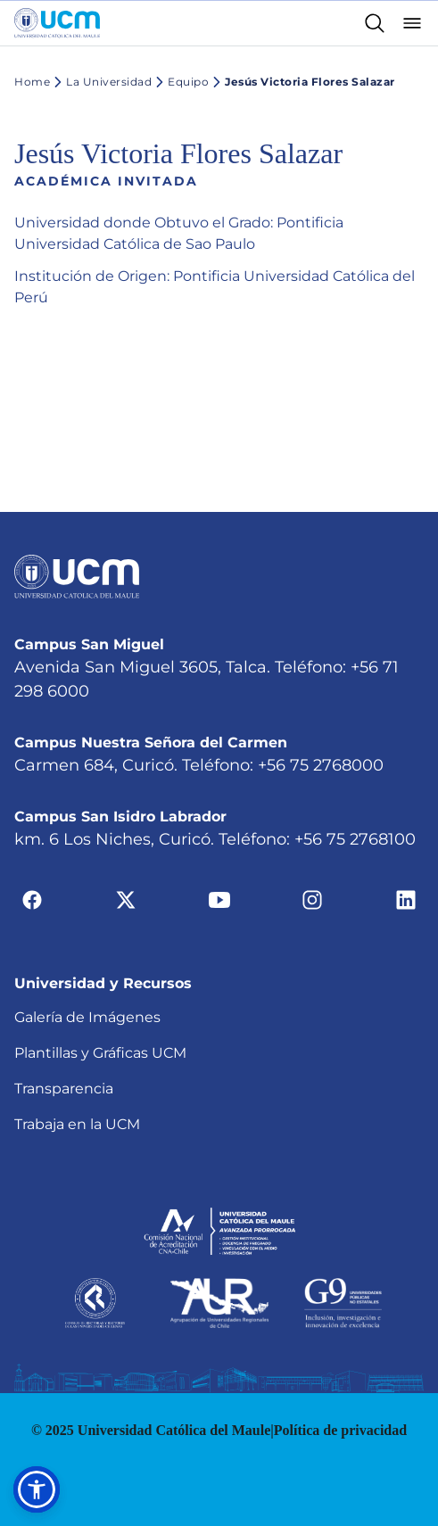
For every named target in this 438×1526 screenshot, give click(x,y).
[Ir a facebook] (32, 898)
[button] (36, 1489)
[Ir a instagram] (312, 898)
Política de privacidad (340, 1430)
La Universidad (101, 82)
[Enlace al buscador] (374, 23)
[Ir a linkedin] (406, 898)
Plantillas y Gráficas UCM (100, 1052)
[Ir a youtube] (219, 898)
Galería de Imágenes (87, 1017)
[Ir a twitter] (125, 898)
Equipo (180, 82)
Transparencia (63, 1088)
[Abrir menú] (412, 23)
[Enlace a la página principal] (57, 23)
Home (32, 81)
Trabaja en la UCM (77, 1124)
